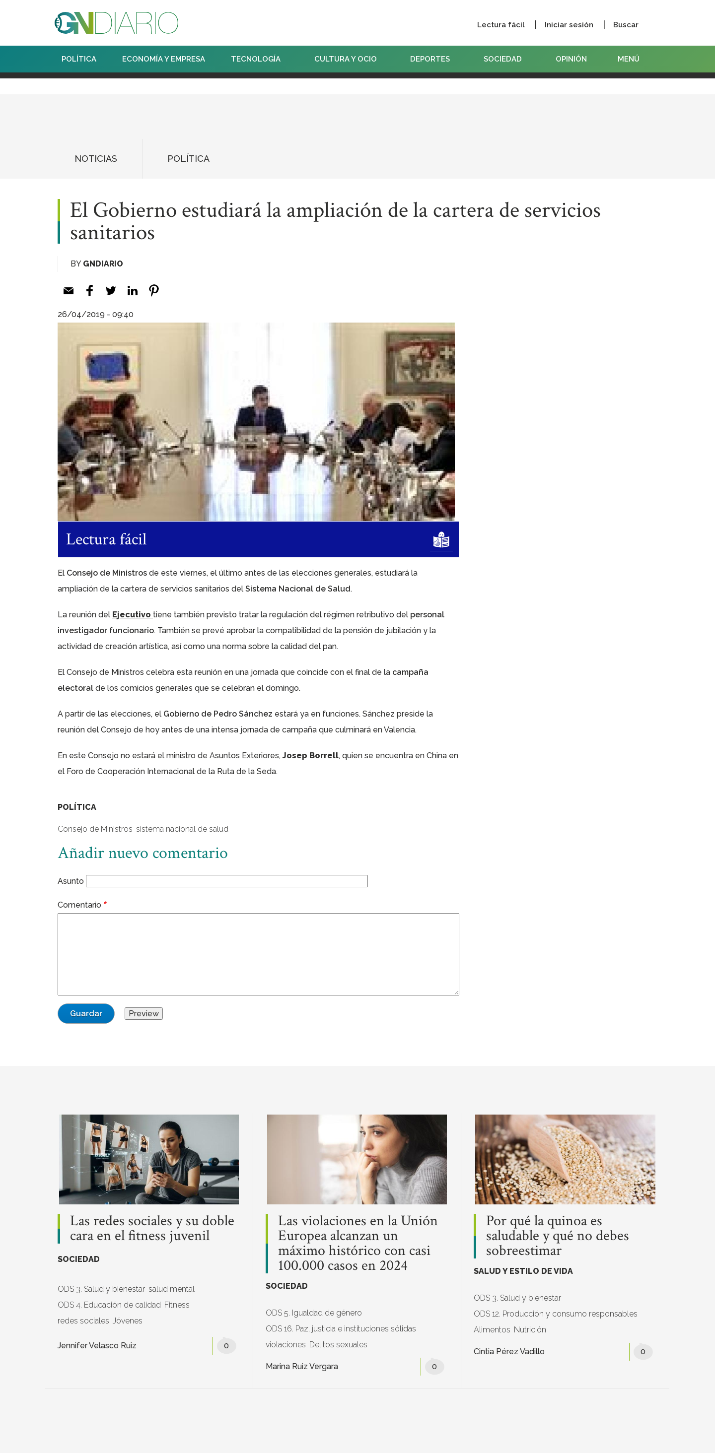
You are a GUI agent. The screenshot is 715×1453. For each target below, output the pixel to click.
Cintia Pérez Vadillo (509, 1351)
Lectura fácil (501, 24)
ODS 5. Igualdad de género (314, 1313)
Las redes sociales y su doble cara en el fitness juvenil (152, 1229)
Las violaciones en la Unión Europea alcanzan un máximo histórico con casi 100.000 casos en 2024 (358, 1243)
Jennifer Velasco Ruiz (97, 1345)
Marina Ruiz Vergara (302, 1366)
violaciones (286, 1344)
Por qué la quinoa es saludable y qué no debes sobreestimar (557, 1236)
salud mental (171, 1289)
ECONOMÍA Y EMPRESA (163, 59)
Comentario (79, 905)
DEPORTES (434, 59)
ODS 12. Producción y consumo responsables (556, 1314)
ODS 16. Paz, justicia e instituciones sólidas (341, 1328)
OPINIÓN (571, 59)
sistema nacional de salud (182, 829)
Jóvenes (128, 1320)
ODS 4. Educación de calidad (109, 1305)
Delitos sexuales (338, 1344)
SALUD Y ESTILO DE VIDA (523, 1271)
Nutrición (530, 1329)
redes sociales (83, 1320)
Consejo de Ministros (95, 829)
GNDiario (103, 263)
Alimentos (492, 1329)
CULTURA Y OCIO (349, 59)
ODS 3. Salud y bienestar (101, 1289)
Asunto (71, 881)
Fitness (177, 1305)
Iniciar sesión (569, 24)
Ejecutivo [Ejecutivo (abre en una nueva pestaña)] (132, 614)
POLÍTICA (79, 59)
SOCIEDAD (507, 59)
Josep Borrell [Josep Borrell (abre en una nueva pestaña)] (310, 755)
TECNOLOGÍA (259, 59)
